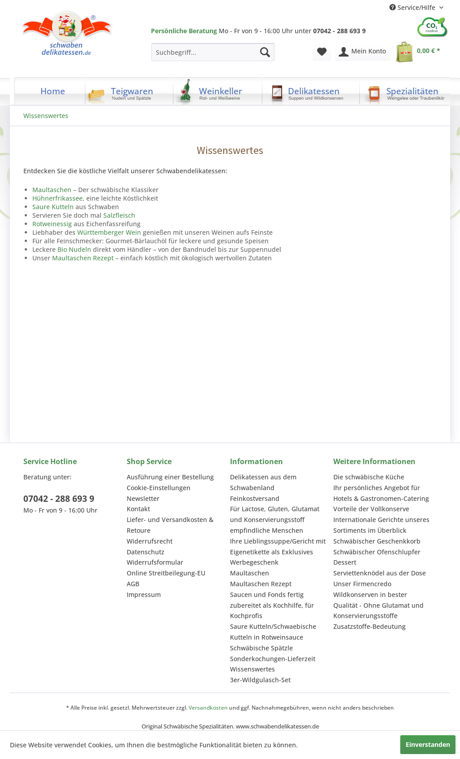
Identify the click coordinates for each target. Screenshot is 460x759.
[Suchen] (265, 52)
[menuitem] (212, 52)
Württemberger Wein (109, 232)
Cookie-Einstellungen (158, 487)
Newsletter (143, 498)
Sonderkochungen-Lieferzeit (272, 658)
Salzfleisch (119, 215)
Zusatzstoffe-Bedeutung (369, 626)
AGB (133, 583)
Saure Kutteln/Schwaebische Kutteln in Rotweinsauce (273, 631)
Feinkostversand (254, 498)
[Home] (49, 91)
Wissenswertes (252, 669)
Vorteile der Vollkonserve (371, 509)
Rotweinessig (52, 223)
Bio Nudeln (74, 249)
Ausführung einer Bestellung (170, 477)
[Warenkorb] (419, 52)
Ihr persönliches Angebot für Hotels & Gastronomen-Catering (381, 493)
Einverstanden (428, 744)
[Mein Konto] (362, 52)
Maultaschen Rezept (83, 258)
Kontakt (138, 509)
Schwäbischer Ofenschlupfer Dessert (376, 557)
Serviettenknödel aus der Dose (379, 573)
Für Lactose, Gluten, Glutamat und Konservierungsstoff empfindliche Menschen (274, 520)
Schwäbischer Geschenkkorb (376, 541)
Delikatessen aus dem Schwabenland (263, 482)
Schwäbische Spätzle (261, 648)
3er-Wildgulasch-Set (260, 680)
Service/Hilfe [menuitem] (413, 7)
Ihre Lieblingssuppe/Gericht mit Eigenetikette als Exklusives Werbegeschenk (278, 552)
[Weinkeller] (217, 91)
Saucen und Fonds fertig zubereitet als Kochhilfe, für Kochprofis (272, 605)
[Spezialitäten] (407, 91)
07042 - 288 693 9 (58, 499)
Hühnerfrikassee (57, 198)
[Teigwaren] (129, 91)
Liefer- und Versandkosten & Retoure (170, 525)
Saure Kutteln (53, 206)
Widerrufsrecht (149, 541)
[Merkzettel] (322, 52)
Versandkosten (208, 707)
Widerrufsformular (155, 562)
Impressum (144, 594)
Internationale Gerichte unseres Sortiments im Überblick (381, 525)
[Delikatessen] (311, 91)
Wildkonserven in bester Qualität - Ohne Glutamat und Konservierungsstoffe (378, 605)
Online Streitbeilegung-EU (166, 573)
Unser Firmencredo (362, 583)
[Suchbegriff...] (212, 52)
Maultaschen (51, 189)
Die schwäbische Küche (368, 477)
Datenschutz (145, 552)
